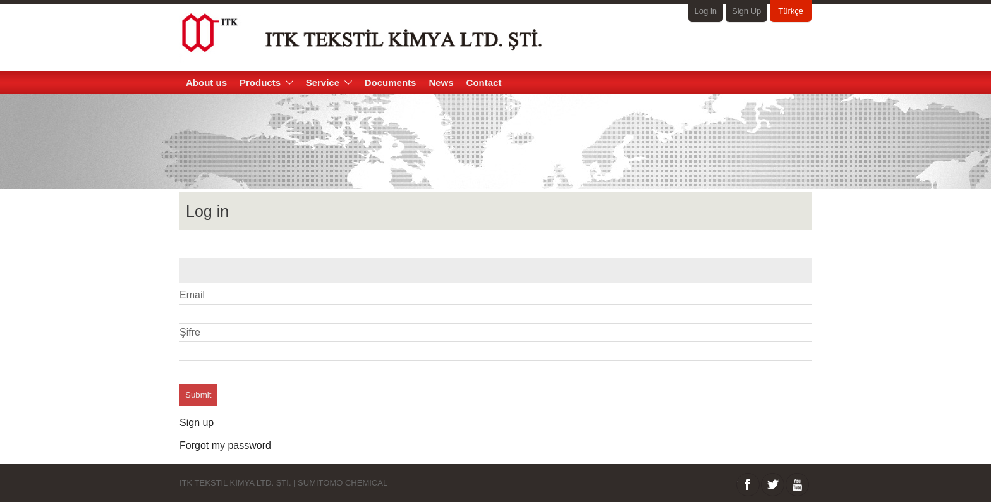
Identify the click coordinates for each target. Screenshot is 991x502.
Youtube (797, 485)
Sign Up (746, 11)
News (441, 82)
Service (329, 82)
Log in (706, 11)
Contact (484, 82)
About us (206, 82)
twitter (773, 485)
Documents (390, 82)
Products (266, 82)
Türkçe (790, 11)
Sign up (196, 422)
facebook (748, 485)
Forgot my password (225, 445)
